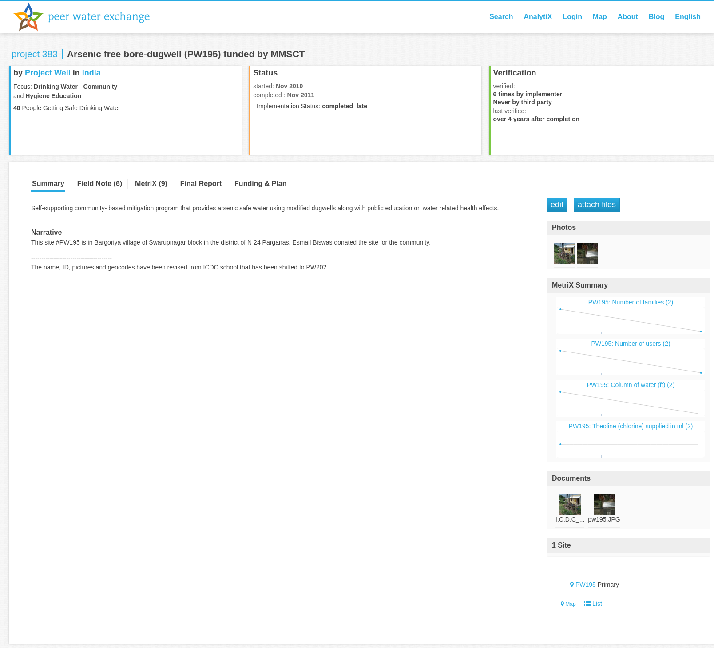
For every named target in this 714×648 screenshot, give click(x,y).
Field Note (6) (99, 183)
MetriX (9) (151, 183)
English (688, 16)
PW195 (585, 584)
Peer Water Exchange (89, 17)
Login (572, 16)
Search (501, 16)
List (591, 603)
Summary (48, 183)
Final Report (201, 183)
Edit (557, 204)
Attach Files (597, 204)
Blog (657, 16)
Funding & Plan (260, 183)
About (628, 16)
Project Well (48, 72)
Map (600, 16)
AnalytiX (538, 16)
